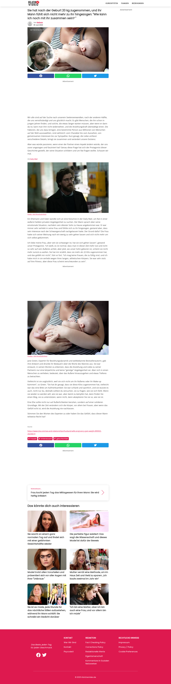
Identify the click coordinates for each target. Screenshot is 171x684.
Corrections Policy (94, 647)
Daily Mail (34, 159)
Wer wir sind (70, 642)
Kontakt (67, 647)
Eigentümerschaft (94, 656)
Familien (125, 3)
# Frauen (32, 438)
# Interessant (45, 438)
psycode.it (69, 651)
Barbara (40, 22)
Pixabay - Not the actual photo (37, 356)
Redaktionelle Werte (95, 651)
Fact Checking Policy (95, 642)
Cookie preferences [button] (128, 651)
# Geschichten (61, 438)
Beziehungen (138, 3)
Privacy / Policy (126, 647)
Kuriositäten (112, 3)
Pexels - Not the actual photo (36, 214)
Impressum (124, 642)
